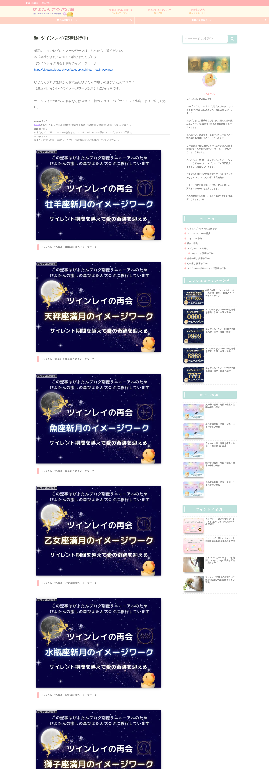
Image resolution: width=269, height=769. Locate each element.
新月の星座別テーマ (201, 23)
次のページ (102, 715)
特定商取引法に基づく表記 (110, 759)
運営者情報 (134, 759)
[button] (232, 43)
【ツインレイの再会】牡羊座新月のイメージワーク (87, 3)
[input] (205, 43)
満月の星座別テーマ (67, 23)
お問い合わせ (179, 759)
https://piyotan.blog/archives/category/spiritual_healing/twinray (77, 73)
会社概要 (87, 759)
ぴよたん (209, 97)
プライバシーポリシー (156, 759)
